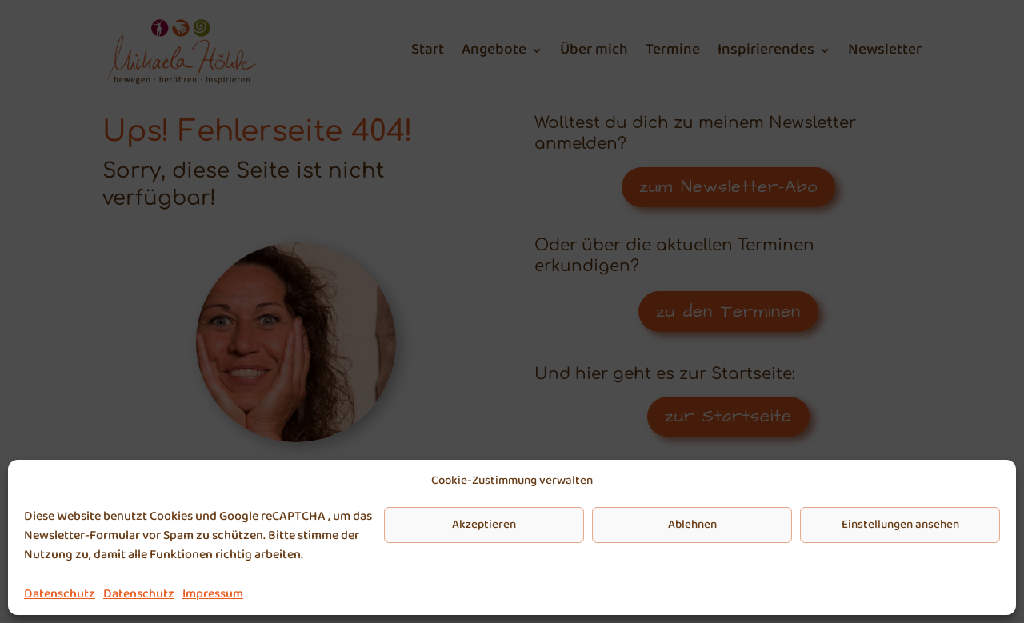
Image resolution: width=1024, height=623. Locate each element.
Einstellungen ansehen (900, 524)
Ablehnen (692, 524)
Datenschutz (59, 594)
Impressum (212, 594)
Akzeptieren (484, 524)
